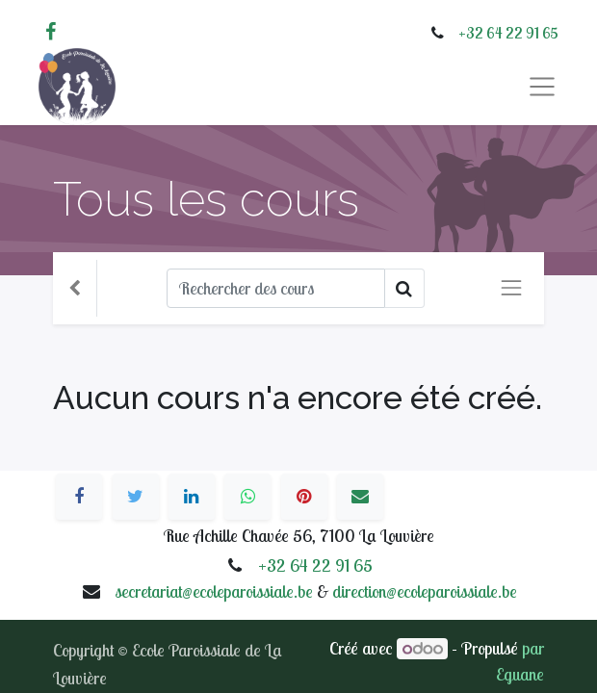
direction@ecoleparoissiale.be (424, 591)
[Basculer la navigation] (511, 287)
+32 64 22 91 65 (508, 32)
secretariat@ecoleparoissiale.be (214, 591)
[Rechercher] (276, 288)
